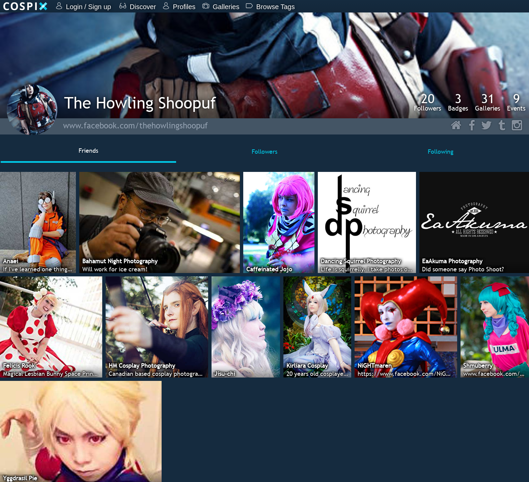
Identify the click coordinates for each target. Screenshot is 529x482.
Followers (427, 102)
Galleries (487, 102)
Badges (458, 102)
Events (516, 102)
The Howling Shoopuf (140, 102)
